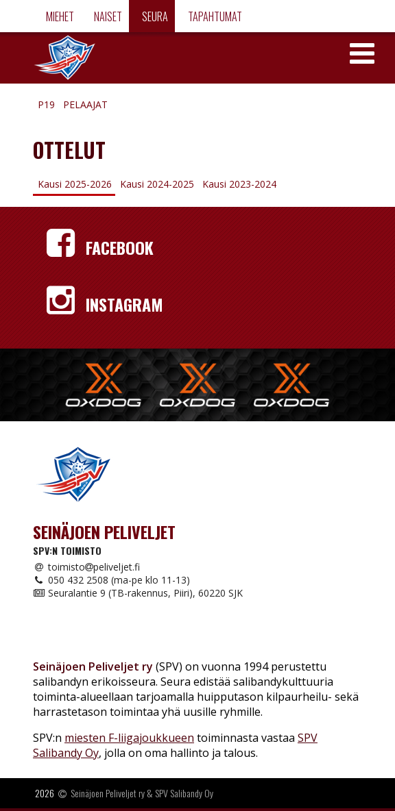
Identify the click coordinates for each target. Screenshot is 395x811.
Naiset (107, 16)
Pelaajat (85, 104)
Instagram (105, 304)
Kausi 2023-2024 (239, 183)
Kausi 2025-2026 (75, 183)
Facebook (100, 247)
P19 (46, 104)
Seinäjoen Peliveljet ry (108, 793)
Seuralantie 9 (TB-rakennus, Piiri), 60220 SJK (138, 592)
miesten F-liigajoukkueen (129, 737)
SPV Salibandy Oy (184, 793)
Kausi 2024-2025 (157, 183)
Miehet (59, 16)
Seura (154, 16)
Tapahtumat (214, 16)
